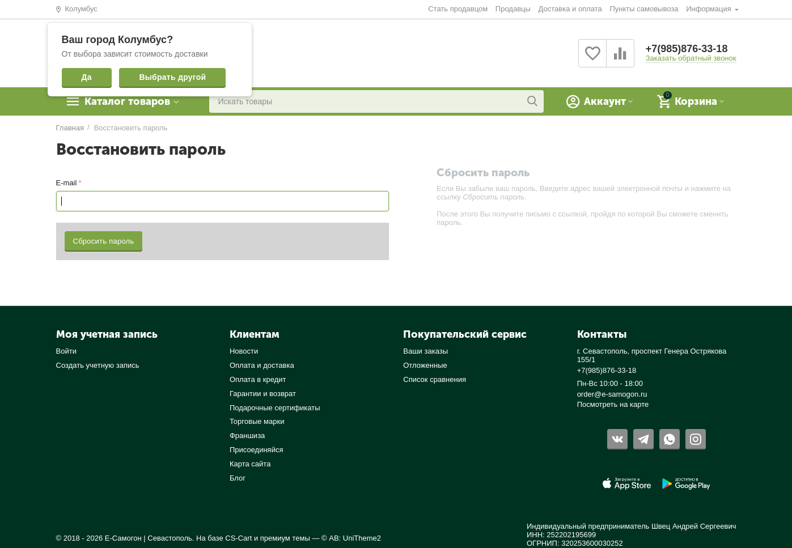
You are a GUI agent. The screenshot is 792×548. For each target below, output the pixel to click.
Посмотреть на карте (613, 404)
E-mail (66, 183)
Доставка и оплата (570, 9)
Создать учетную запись (97, 365)
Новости (244, 351)
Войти (66, 351)
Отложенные (425, 365)
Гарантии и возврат (263, 393)
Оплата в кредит (258, 379)
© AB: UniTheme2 (351, 538)
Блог (237, 478)
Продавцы (513, 9)
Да (87, 77)
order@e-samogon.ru (612, 394)
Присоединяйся (256, 449)
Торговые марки (257, 421)
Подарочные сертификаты (275, 407)
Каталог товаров (127, 101)
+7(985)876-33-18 (687, 48)
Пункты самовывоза (643, 9)
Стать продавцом (458, 9)
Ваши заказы (425, 351)
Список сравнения (434, 379)
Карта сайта (250, 464)
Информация (709, 9)
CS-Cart (238, 538)
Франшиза (247, 435)
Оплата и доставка (262, 365)
